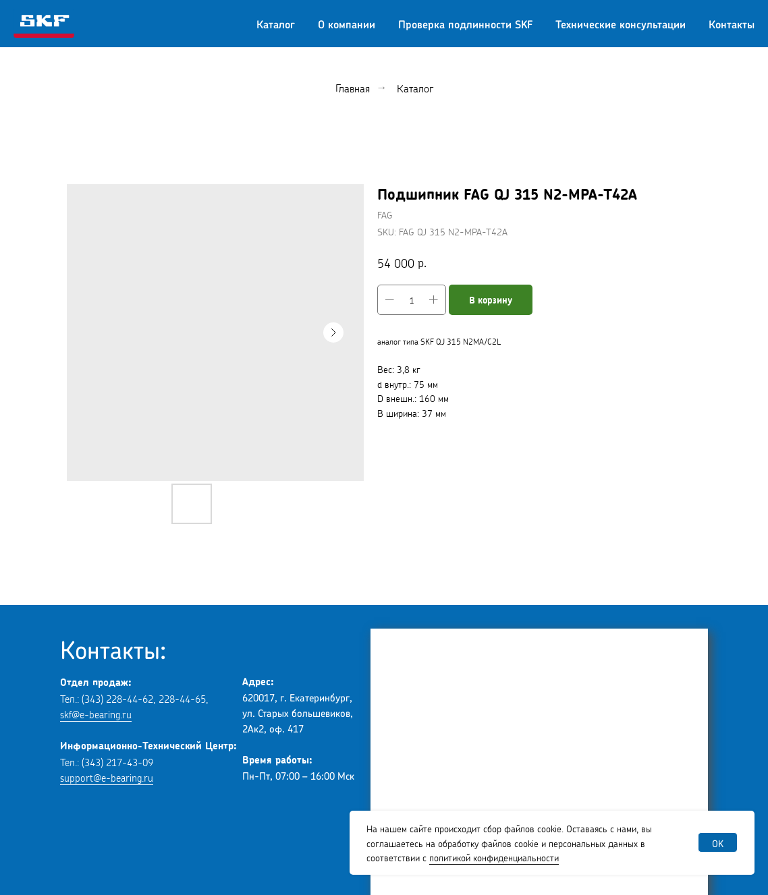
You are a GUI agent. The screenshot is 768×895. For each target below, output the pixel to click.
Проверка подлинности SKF (465, 23)
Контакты (732, 23)
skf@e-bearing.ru (96, 713)
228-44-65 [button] (182, 697)
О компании (346, 23)
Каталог (275, 23)
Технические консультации (620, 23)
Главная (352, 87)
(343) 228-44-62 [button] (117, 697)
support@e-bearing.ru (106, 776)
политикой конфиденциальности (494, 856)
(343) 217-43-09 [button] (117, 761)
